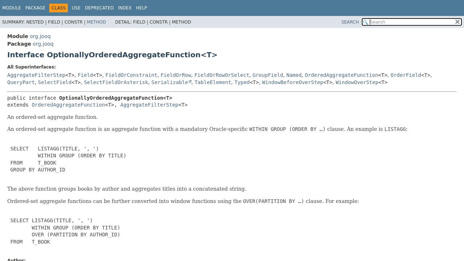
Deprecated (99, 8)
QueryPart (21, 82)
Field (85, 75)
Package (35, 8)
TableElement (213, 82)
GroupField (268, 75)
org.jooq (40, 36)
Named (294, 75)
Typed (242, 82)
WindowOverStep (357, 82)
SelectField (55, 82)
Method (96, 22)
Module (11, 8)
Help (141, 8)
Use (76, 8)
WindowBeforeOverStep (292, 82)
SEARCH (350, 22)
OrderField (406, 75)
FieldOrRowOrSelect (221, 75)
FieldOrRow (176, 75)
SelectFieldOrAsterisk (116, 82)
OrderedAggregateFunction (341, 75)
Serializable (170, 82)
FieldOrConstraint (131, 75)
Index (125, 8)
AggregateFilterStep (36, 75)
